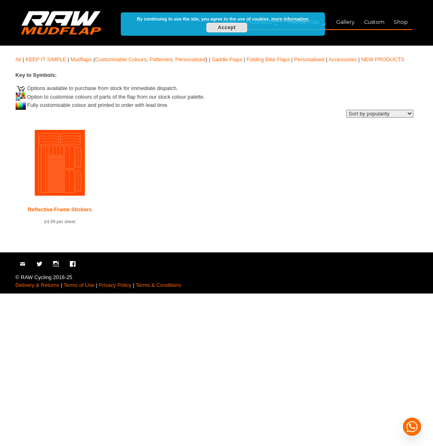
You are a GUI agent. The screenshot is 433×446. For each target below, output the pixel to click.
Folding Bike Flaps (268, 59)
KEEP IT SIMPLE (45, 59)
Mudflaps (81, 59)
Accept (226, 27)
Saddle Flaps (227, 59)
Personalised (190, 59)
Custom (374, 22)
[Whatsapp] (412, 427)
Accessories (343, 59)
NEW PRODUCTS (382, 59)
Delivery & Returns (38, 285)
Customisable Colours (121, 59)
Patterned (161, 59)
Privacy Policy (115, 285)
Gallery (345, 22)
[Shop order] (379, 114)
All (18, 59)
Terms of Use (78, 285)
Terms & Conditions (158, 285)
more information (289, 18)
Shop (401, 22)
